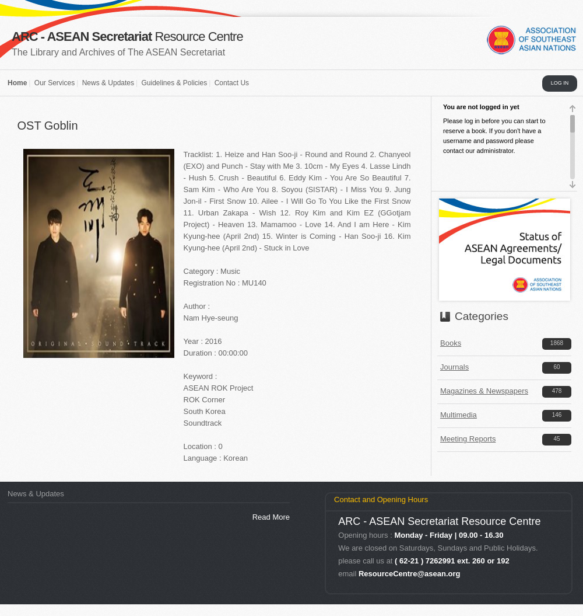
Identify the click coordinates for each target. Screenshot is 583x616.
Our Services (54, 83)
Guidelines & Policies (174, 83)
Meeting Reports (468, 438)
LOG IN (560, 83)
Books (450, 343)
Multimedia (458, 414)
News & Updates (108, 83)
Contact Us (232, 83)
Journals (454, 367)
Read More (271, 517)
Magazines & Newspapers (484, 391)
